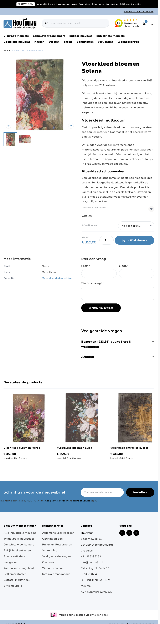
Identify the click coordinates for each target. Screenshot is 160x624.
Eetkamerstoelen (15, 574)
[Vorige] (8, 125)
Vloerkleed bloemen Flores (22, 448)
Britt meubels (13, 586)
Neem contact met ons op (139, 11)
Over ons (48, 562)
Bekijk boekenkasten (17, 550)
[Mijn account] (144, 23)
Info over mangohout (56, 574)
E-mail (123, 265)
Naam (85, 265)
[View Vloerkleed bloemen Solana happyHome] (10, 139)
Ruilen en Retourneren (57, 544)
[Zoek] (46, 23)
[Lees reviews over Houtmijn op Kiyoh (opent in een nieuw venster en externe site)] (127, 23)
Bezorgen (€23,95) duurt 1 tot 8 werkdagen (117, 344)
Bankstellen (85, 42)
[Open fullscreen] (40, 94)
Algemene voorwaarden (58, 533)
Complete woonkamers (49, 36)
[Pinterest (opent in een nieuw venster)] (122, 533)
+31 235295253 (91, 556)
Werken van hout (53, 568)
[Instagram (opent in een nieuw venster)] (136, 533)
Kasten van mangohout (19, 568)
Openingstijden (52, 538)
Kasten (39, 42)
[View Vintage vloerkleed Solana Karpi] (25, 139)
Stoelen (54, 42)
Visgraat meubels (16, 36)
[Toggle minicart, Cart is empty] (152, 23)
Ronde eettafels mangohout (14, 559)
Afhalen (117, 357)
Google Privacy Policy (56, 500)
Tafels (68, 42)
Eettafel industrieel (17, 580)
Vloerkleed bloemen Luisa (74, 448)
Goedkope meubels (17, 42)
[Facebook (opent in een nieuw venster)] (129, 533)
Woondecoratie (128, 42)
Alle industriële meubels (20, 533)
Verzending (49, 550)
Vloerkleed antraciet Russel (129, 448)
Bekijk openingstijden (130, 4)
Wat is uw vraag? (92, 283)
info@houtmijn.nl (92, 562)
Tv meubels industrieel (19, 538)
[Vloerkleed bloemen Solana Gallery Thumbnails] (18, 139)
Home (7, 50)
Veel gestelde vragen (56, 556)
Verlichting (105, 42)
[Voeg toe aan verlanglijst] (151, 209)
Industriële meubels (110, 36)
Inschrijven (140, 492)
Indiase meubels (80, 36)
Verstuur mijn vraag (101, 307)
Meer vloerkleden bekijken (57, 278)
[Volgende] (71, 125)
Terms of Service (81, 500)
